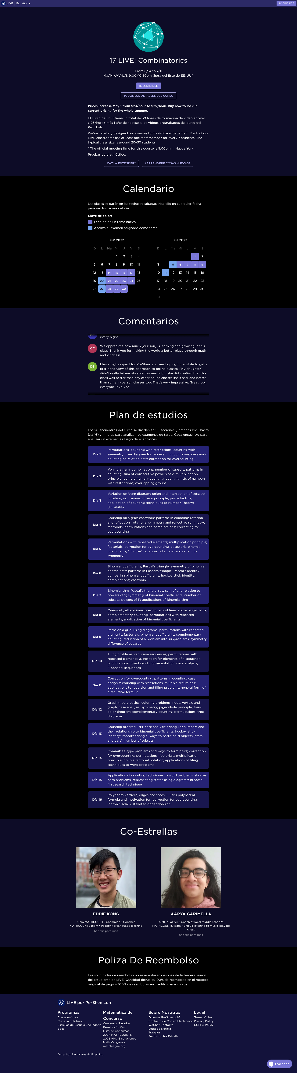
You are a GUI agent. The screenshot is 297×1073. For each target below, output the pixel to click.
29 (116, 289)
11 (165, 273)
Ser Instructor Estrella (163, 1036)
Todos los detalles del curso (148, 96)
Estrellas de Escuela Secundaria (79, 1024)
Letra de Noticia (159, 1028)
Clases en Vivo (68, 1017)
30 (124, 289)
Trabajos (154, 1032)
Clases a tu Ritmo (70, 1021)
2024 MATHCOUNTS (117, 1034)
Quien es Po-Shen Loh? (164, 1017)
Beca (61, 1028)
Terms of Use (203, 1017)
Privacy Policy (204, 1021)
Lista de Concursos (116, 1030)
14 (109, 273)
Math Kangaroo (114, 1042)
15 (116, 273)
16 (124, 273)
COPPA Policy (203, 1024)
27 (102, 289)
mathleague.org (114, 1046)
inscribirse (148, 86)
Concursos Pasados (116, 1023)
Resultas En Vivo (114, 1027)
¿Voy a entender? (121, 163)
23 (124, 280)
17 (131, 273)
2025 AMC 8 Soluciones (119, 1038)
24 (131, 280)
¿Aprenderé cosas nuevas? (167, 163)
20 (102, 280)
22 (116, 280)
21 (109, 280)
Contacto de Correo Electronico (170, 1021)
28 (109, 289)
